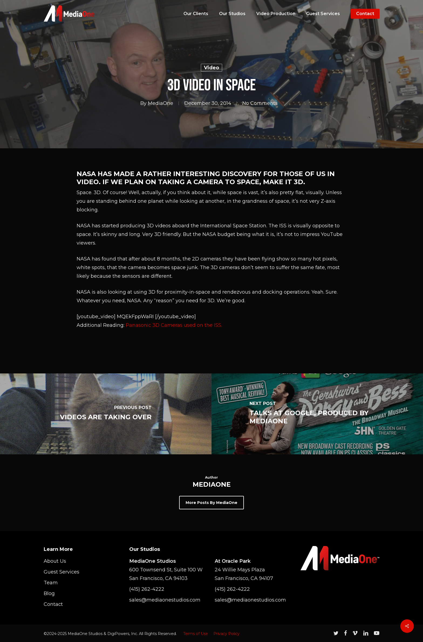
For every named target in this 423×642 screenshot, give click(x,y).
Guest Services (61, 572)
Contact (53, 604)
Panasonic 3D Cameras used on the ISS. (174, 325)
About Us (55, 561)
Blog (49, 593)
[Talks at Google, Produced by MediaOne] (317, 413)
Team (51, 583)
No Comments (260, 103)
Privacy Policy (226, 633)
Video (211, 68)
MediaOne (160, 103)
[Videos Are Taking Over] (106, 413)
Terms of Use (195, 633)
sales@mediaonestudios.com (164, 600)
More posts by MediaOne (211, 502)
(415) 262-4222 (146, 589)
